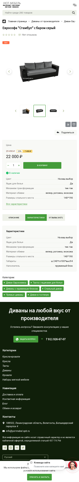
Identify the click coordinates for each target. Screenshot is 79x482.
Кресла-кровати (11, 356)
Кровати (7, 375)
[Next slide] (63, 110)
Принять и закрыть (39, 477)
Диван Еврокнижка (16, 282)
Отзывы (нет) (56, 217)
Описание (14, 217)
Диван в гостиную (39, 294)
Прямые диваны (14, 294)
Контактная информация (16, 399)
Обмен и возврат (11, 408)
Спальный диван (53, 288)
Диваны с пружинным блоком (22, 288)
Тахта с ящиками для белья (47, 282)
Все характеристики (16, 204)
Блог (5, 403)
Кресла (6, 361)
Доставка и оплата (12, 394)
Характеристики (36, 217)
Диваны (6, 370)
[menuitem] (26, 111)
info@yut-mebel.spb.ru (18, 431)
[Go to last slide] (15, 110)
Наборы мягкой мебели (15, 379)
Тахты (5, 365)
